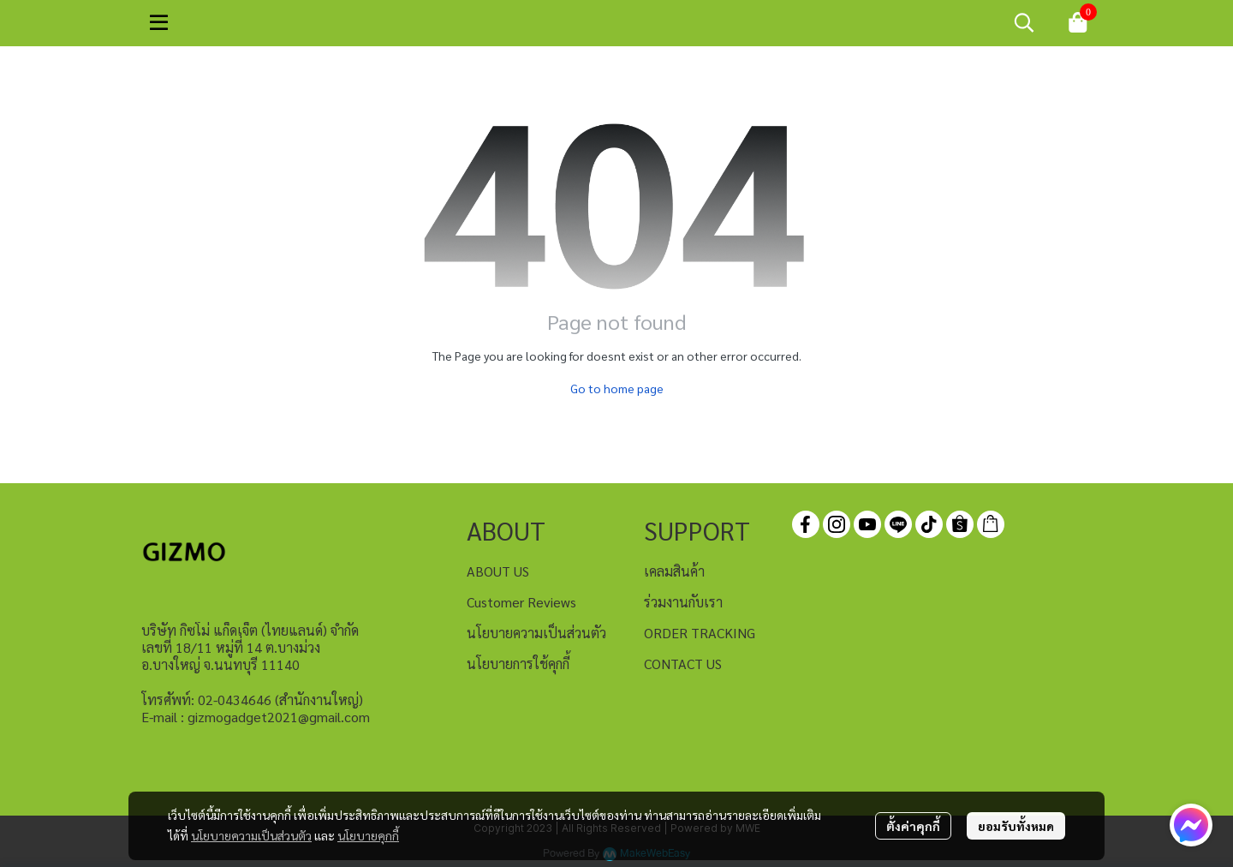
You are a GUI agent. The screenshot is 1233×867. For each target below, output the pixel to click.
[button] (1024, 22)
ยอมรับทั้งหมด (1016, 826)
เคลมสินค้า (674, 571)
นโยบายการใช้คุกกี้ (518, 664)
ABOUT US (498, 571)
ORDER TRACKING (699, 633)
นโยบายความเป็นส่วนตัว (251, 835)
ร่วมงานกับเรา (683, 602)
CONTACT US (683, 664)
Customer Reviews (521, 602)
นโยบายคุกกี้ (368, 835)
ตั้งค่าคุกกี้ (913, 826)
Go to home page (617, 388)
